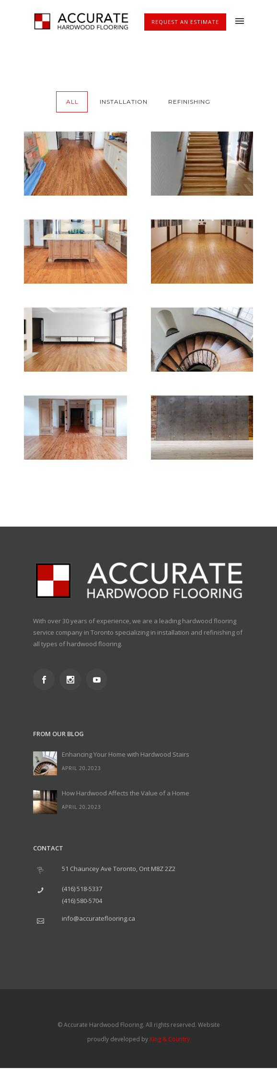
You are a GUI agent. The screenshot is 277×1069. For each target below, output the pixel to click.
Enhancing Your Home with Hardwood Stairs (125, 754)
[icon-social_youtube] (99, 679)
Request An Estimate (185, 21)
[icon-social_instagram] (72, 679)
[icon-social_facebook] (46, 679)
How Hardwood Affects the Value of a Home (125, 793)
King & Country (170, 1039)
